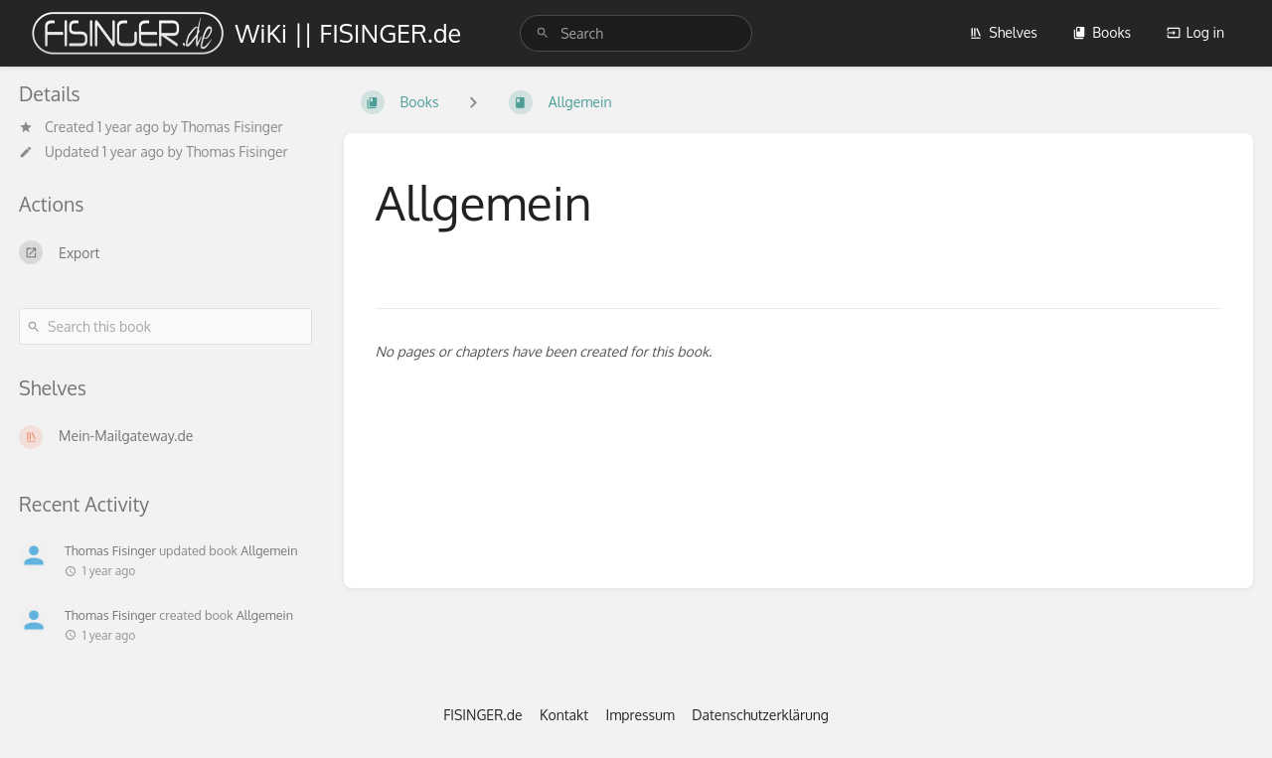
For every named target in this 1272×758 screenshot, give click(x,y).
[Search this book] (165, 326)
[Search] (543, 33)
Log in (1195, 32)
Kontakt (564, 714)
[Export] (165, 252)
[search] (636, 33)
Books (1101, 32)
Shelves (1003, 32)
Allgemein (268, 550)
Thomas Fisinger (231, 126)
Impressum (640, 714)
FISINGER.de (482, 714)
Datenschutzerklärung (760, 714)
